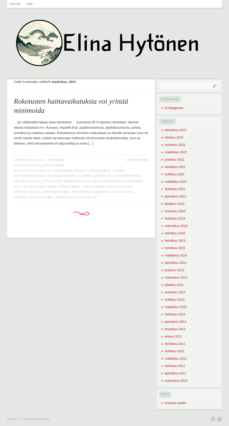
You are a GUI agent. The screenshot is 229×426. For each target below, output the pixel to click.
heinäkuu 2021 (175, 167)
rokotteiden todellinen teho (95, 192)
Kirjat (29, 3)
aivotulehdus (99, 170)
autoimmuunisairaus (29, 175)
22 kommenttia (137, 160)
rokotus (126, 192)
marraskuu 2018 (176, 226)
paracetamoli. (71, 186)
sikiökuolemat (42, 197)
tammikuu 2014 (175, 262)
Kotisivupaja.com (35, 419)
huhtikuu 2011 (174, 351)
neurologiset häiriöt (41, 186)
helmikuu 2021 (175, 189)
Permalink (56, 160)
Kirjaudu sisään (175, 403)
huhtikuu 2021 (174, 174)
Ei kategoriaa (53, 165)
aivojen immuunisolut (70, 170)
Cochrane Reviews (61, 175)
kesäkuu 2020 (174, 204)
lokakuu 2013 (174, 285)
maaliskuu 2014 (176, 255)
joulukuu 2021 (174, 159)
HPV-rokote (53, 181)
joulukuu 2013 (174, 270)
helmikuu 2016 (175, 233)
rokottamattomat (56, 192)
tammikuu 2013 (175, 321)
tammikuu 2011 (175, 373)
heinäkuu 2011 (175, 344)
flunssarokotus (127, 175)
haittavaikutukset (28, 181)
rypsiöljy (21, 197)
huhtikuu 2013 (174, 299)
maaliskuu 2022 (176, 152)
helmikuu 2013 (175, 314)
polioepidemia (94, 186)
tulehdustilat (86, 197)
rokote (34, 192)
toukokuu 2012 (175, 329)
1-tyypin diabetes (38, 170)
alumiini (118, 170)
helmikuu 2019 (175, 218)
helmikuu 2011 (175, 366)
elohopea (85, 175)
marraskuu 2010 (176, 380)
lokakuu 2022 (174, 137)
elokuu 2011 (173, 336)
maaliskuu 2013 (176, 307)
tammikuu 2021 (175, 196)
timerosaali (64, 197)
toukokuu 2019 (175, 211)
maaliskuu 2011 (176, 358)
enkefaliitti (103, 175)
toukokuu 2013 (175, 292)
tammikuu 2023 (175, 130)
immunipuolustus (77, 181)
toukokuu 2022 (175, 145)
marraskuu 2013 (176, 277)
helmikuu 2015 (175, 248)
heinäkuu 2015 (175, 240)
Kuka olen (15, 3)
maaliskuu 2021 (176, 181)
